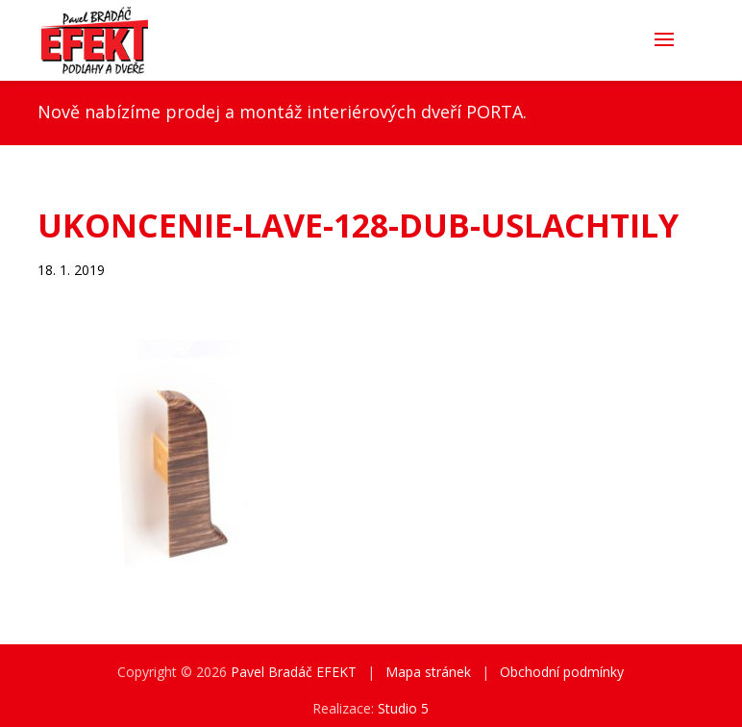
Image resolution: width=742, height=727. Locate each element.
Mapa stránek (428, 672)
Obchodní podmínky (562, 672)
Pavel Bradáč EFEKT (294, 672)
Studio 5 (403, 708)
